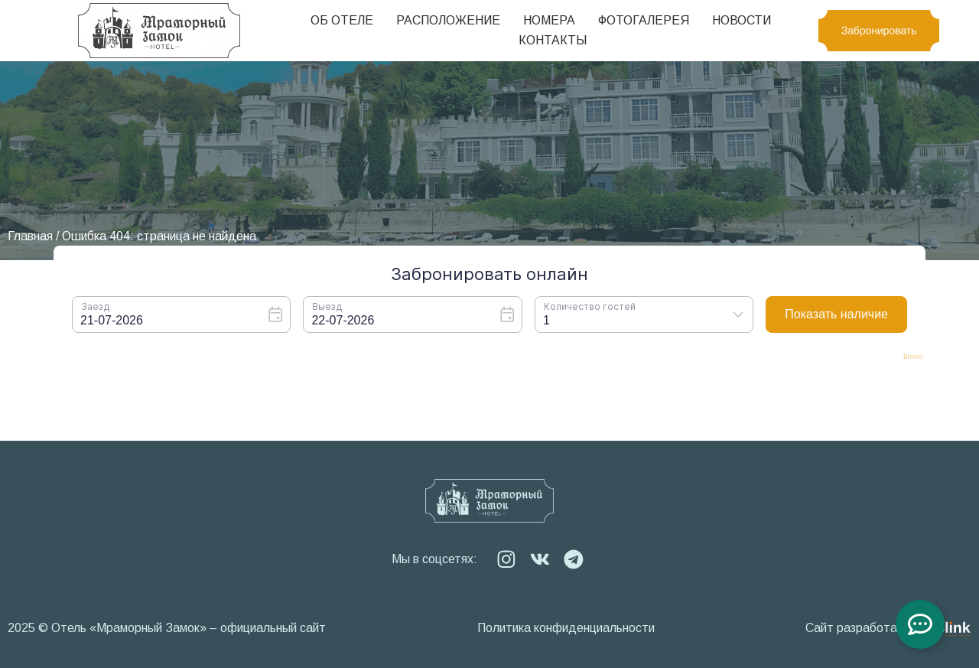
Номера (549, 20)
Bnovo (912, 357)
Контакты (553, 40)
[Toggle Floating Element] (920, 624)
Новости (741, 20)
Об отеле (342, 20)
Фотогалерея (643, 20)
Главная (30, 236)
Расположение (448, 20)
